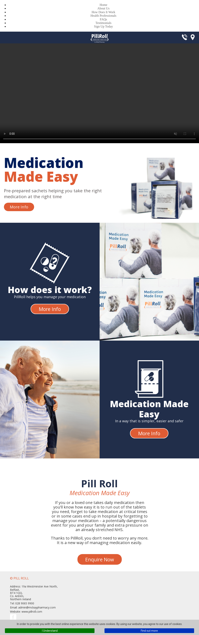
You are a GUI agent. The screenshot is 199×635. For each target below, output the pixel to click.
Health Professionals (103, 15)
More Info (19, 207)
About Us (103, 8)
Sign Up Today (103, 26)
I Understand (50, 630)
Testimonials (103, 23)
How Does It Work (103, 12)
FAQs (103, 19)
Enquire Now (99, 559)
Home (103, 4)
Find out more (149, 630)
